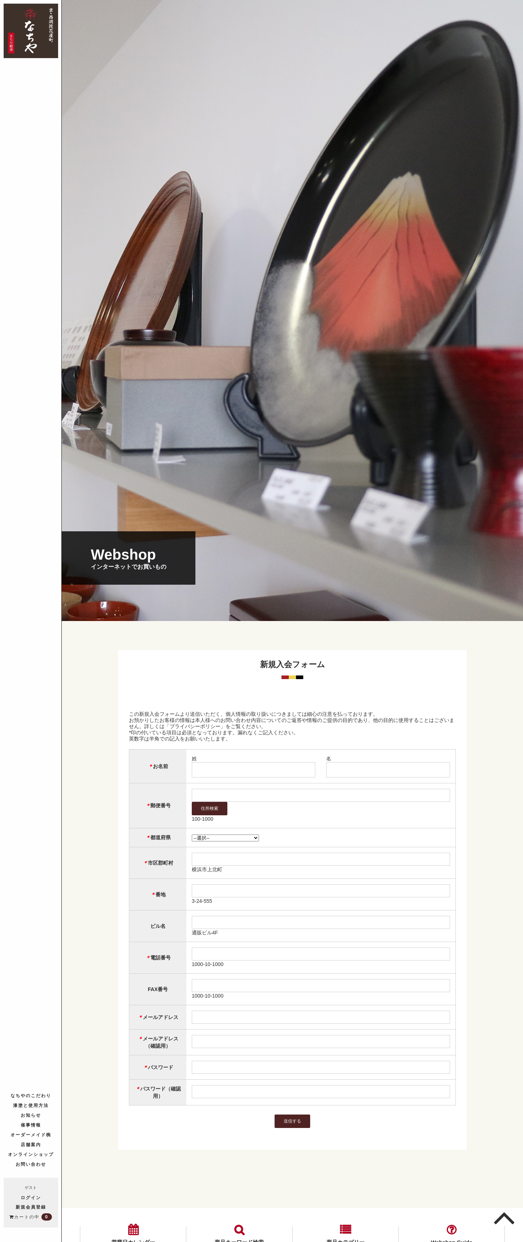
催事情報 (31, 1124)
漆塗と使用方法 (31, 1105)
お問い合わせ (31, 1164)
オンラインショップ (31, 1154)
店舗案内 (31, 1144)
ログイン (31, 1197)
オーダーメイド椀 (31, 1134)
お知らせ (31, 1115)
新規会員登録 (31, 1207)
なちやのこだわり (31, 1095)
